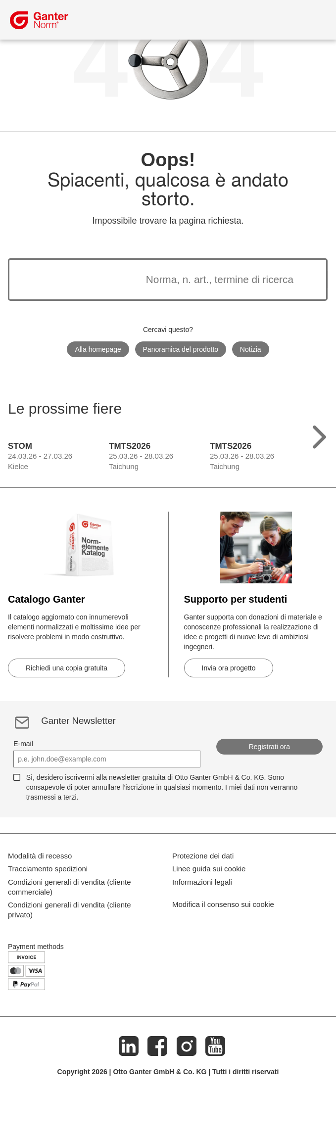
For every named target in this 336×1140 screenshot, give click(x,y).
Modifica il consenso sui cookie (223, 946)
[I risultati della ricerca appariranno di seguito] (155, 279)
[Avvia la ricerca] (305, 279)
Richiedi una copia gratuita (66, 668)
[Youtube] (215, 1092)
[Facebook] (157, 1092)
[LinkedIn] (128, 1092)
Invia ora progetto (229, 668)
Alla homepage (98, 349)
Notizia (250, 349)
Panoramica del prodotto (181, 349)
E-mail (23, 744)
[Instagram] (186, 1092)
